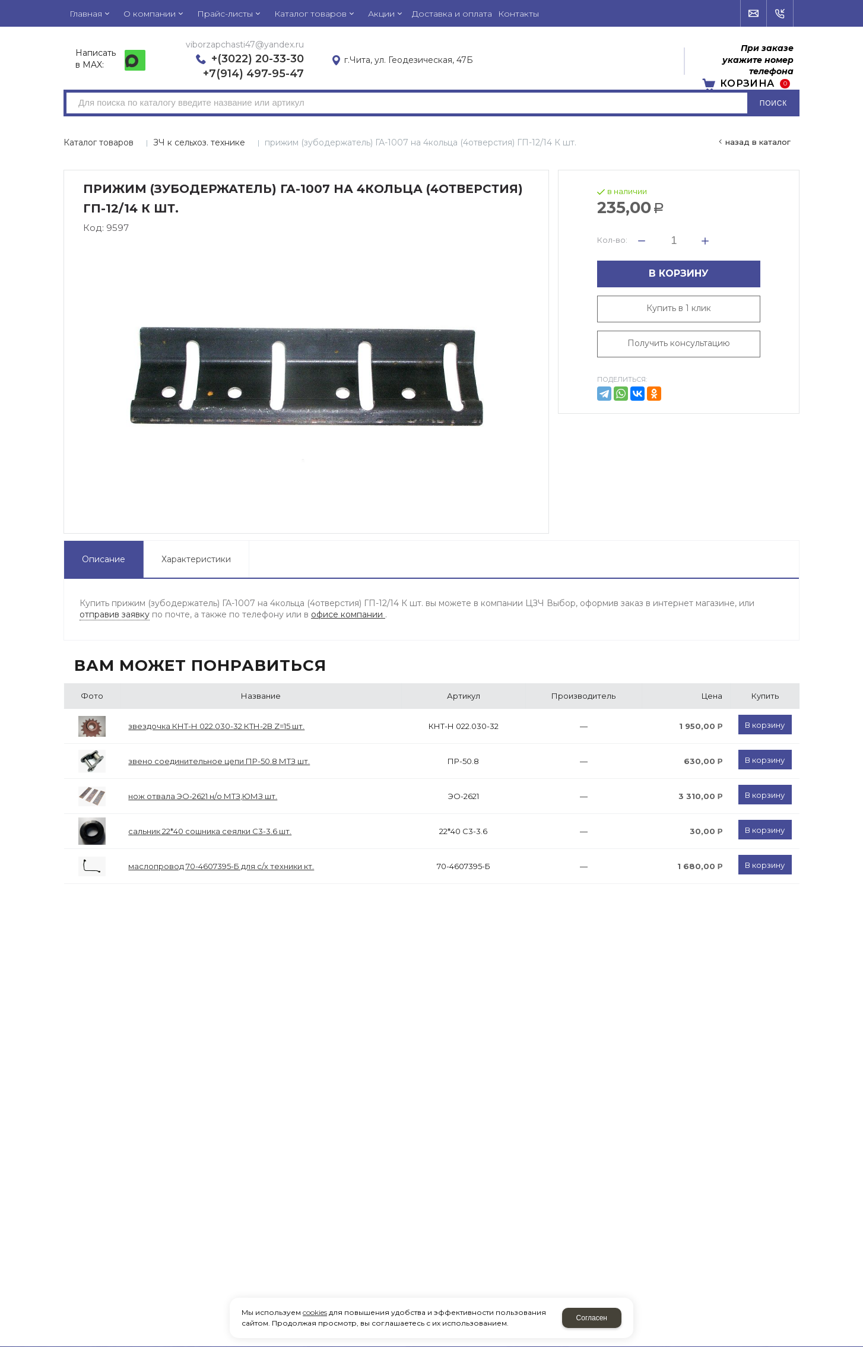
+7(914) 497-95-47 (253, 73)
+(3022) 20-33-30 (257, 58)
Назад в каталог (758, 142)
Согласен (591, 1318)
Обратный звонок (780, 13)
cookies (315, 1312)
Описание (103, 559)
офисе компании (348, 614)
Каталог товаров (99, 142)
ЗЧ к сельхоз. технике (199, 142)
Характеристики (196, 559)
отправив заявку (115, 614)
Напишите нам (754, 13)
